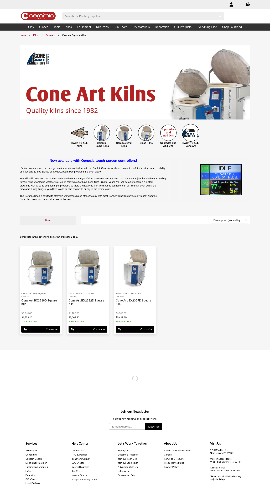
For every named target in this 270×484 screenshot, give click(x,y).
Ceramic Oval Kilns (124, 144)
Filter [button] (48, 220)
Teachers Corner (81, 458)
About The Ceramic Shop (177, 450)
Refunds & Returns (174, 458)
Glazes (43, 27)
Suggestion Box (126, 475)
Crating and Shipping (36, 466)
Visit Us (215, 443)
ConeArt (50, 35)
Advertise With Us (128, 466)
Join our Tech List (127, 458)
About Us (170, 443)
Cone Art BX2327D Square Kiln (133, 302)
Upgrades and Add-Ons (168, 144)
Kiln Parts (102, 27)
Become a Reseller (128, 454)
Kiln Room (120, 27)
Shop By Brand (232, 27)
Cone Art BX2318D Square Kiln (39, 302)
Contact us (78, 450)
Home (23, 35)
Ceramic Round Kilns (102, 144)
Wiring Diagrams (80, 466)
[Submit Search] (220, 16)
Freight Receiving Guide (84, 479)
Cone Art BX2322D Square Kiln (86, 302)
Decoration (162, 27)
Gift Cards (31, 479)
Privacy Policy (171, 466)
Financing (30, 475)
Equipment (84, 27)
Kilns (68, 27)
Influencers (124, 470)
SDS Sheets (78, 462)
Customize (41, 329)
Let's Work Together (132, 443)
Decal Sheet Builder (36, 462)
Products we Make (174, 462)
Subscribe (153, 426)
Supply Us (123, 450)
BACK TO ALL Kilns (79, 144)
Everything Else (207, 27)
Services (31, 443)
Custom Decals (33, 458)
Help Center (80, 443)
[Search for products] (139, 16)
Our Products (182, 27)
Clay (31, 27)
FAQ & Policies (79, 454)
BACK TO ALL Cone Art (190, 144)
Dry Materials (141, 27)
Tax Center (78, 470)
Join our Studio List (128, 462)
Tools (56, 27)
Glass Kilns (146, 143)
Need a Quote (79, 475)
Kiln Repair (31, 450)
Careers (168, 454)
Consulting (31, 454)
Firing (28, 470)
